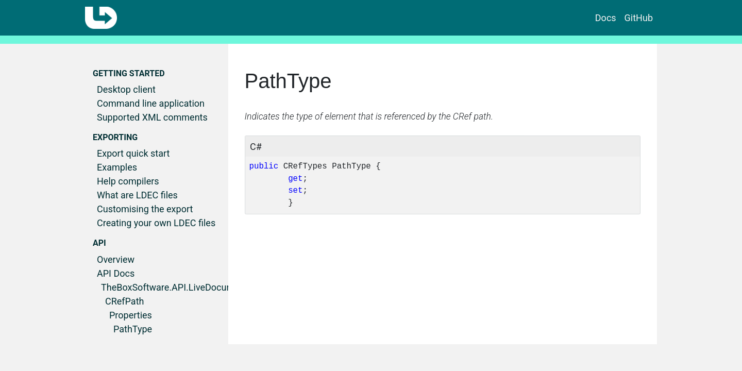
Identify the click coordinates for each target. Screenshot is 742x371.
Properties (130, 315)
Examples (117, 167)
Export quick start (133, 153)
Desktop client (126, 89)
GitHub (639, 17)
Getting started (129, 73)
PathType (132, 329)
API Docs (115, 273)
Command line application (151, 103)
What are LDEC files (137, 195)
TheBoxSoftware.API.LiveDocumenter (178, 287)
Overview (115, 259)
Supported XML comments (152, 117)
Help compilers (128, 181)
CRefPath (124, 301)
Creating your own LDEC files (156, 222)
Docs (605, 17)
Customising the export (145, 209)
